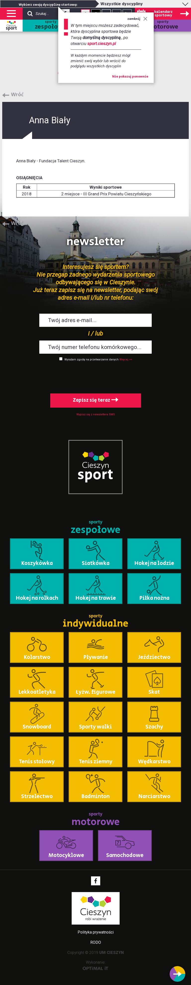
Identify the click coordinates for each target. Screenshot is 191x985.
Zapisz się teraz (95, 400)
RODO (95, 942)
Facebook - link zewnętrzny (95, 880)
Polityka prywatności (96, 932)
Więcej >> (125, 359)
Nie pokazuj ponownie (130, 77)
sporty (50, 25)
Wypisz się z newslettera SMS (95, 414)
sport (11, 28)
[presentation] (95, 376)
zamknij (137, 19)
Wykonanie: (96, 965)
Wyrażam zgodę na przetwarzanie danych (91, 359)
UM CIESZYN (111, 952)
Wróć (17, 94)
